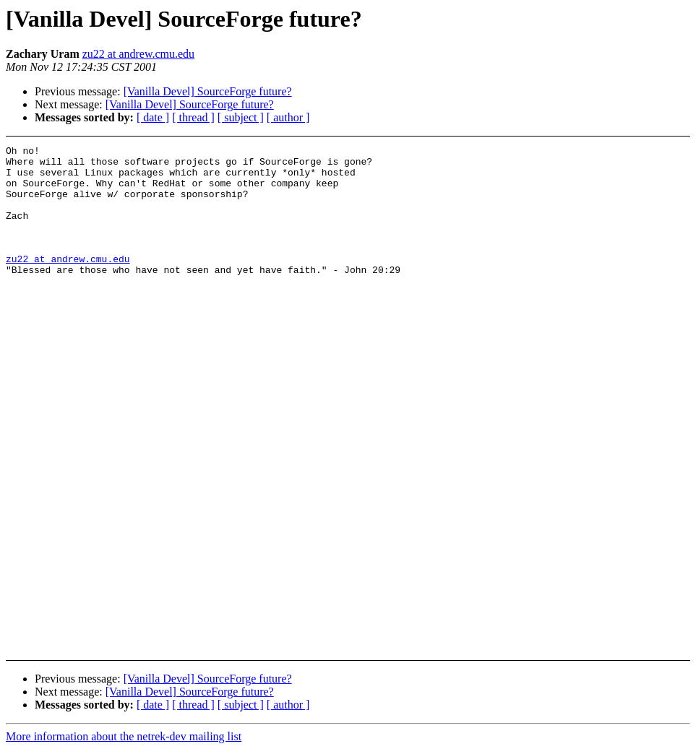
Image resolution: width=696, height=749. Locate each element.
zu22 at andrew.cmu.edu (138, 54)
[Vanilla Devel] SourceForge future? (208, 91)
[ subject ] (241, 117)
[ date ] (153, 117)
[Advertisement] (633, 182)
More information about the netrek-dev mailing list (123, 736)
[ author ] (288, 117)
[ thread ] (193, 117)
